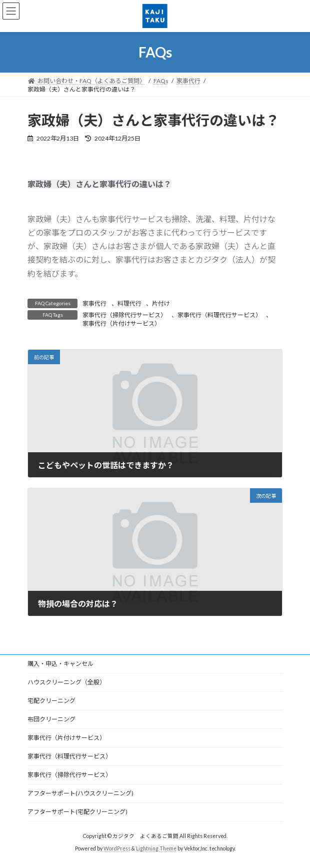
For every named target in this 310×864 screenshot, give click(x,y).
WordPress (117, 848)
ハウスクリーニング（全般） (67, 682)
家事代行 (94, 303)
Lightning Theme (156, 848)
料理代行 (130, 303)
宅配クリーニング (52, 700)
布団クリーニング (52, 719)
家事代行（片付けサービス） (121, 323)
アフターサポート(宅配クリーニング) (78, 811)
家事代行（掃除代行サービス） (124, 315)
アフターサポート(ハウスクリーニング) (81, 793)
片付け (161, 303)
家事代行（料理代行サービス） (220, 315)
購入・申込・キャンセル (61, 663)
